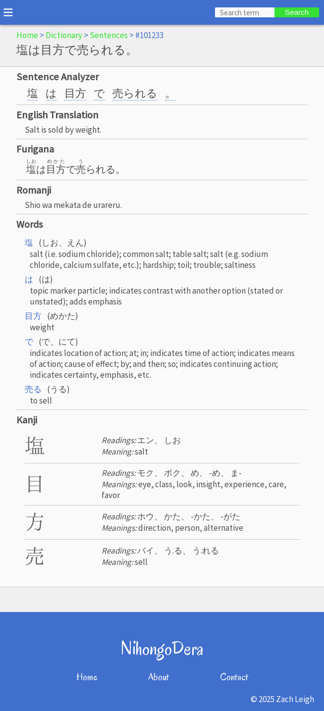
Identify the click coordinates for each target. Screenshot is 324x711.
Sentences (109, 35)
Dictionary (64, 35)
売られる (135, 93)
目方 (75, 93)
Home (27, 35)
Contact (234, 677)
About (158, 677)
